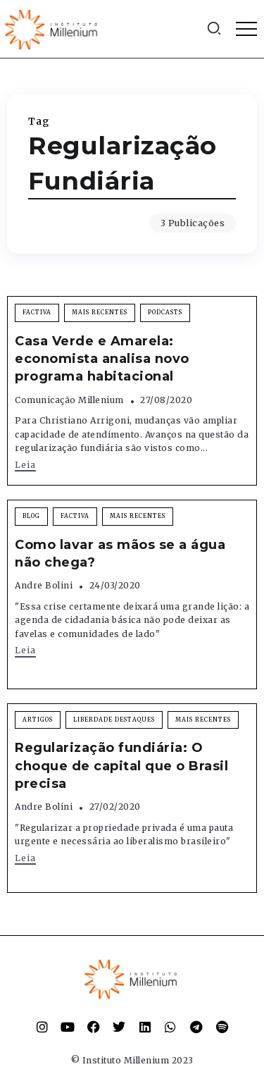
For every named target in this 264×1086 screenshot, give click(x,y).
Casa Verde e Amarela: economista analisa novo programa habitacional (102, 358)
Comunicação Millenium (69, 400)
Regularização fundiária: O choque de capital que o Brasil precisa (121, 765)
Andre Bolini (44, 585)
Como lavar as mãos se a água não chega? (120, 553)
